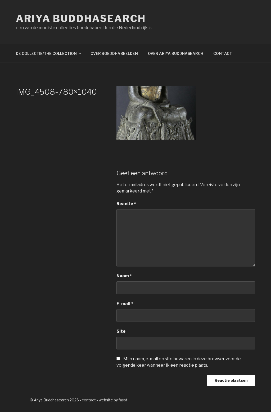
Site (120, 331)
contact (89, 400)
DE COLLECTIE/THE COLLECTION (49, 53)
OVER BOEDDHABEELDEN (114, 53)
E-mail (124, 303)
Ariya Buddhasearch (81, 18)
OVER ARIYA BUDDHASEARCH (175, 53)
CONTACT (222, 53)
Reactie (126, 203)
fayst (123, 400)
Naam (124, 275)
